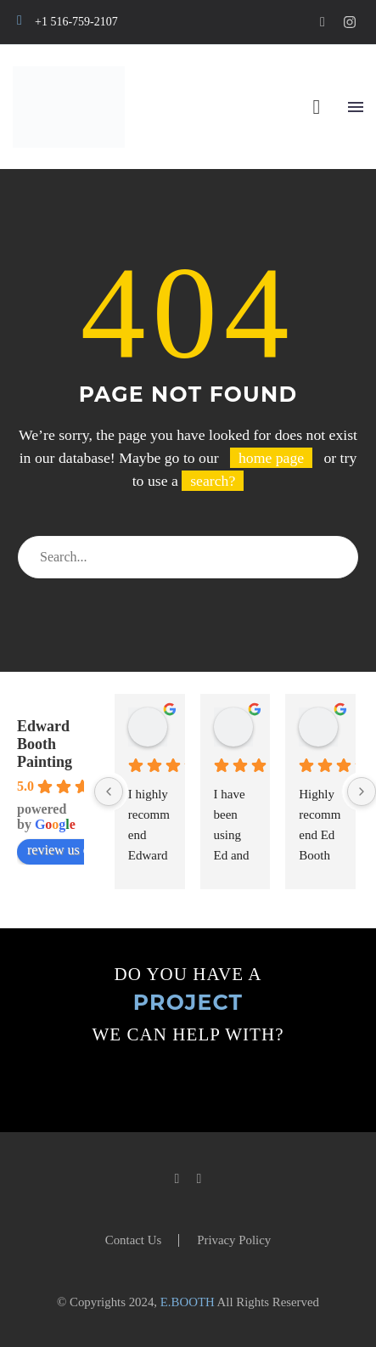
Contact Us (133, 1240)
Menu (355, 107)
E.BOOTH (187, 1302)
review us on (70, 850)
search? (212, 480)
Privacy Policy (234, 1240)
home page (271, 457)
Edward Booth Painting (44, 744)
